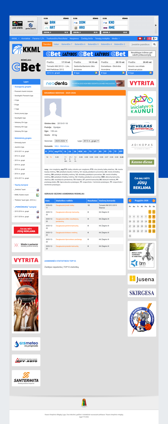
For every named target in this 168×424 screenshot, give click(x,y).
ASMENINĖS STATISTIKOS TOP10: (60, 261)
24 (130, 231)
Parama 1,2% (38, 38)
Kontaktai (26, 38)
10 (130, 221)
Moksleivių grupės (23, 138)
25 (134, 231)
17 (130, 226)
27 (142, 231)
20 (142, 226)
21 (146, 226)
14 (146, 221)
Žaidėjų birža (87, 38)
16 (154, 221)
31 (130, 236)
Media (115, 38)
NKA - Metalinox (62, 146)
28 (146, 231)
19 (138, 226)
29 (150, 231)
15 (150, 221)
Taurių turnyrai (21, 185)
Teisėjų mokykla (102, 38)
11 (134, 221)
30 (154, 231)
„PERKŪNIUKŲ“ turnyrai (25, 207)
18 (134, 226)
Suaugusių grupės (22, 87)
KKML (15, 38)
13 (142, 221)
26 (138, 231)
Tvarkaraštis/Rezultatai (56, 38)
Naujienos (74, 38)
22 (150, 226)
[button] (154, 38)
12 (138, 221)
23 (154, 226)
